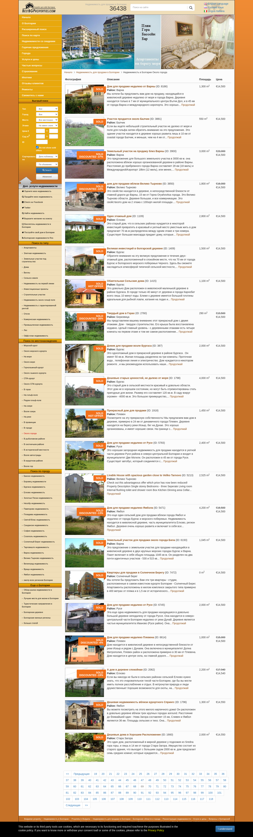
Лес (25, 330)
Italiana (214, 11)
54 (194, 780)
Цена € (25, 131)
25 (140, 773)
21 (110, 773)
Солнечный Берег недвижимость (39, 542)
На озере (28, 406)
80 (224, 786)
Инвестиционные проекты (36, 289)
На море (28, 356)
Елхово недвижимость (34, 492)
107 (113, 799)
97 (187, 792)
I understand (225, 828)
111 (148, 799)
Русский (214, 7)
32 (193, 773)
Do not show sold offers (46, 149)
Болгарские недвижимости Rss (37, 238)
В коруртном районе (33, 461)
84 (89, 792)
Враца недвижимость (34, 569)
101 (219, 792)
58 (224, 780)
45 (127, 780)
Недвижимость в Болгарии (56, 819)
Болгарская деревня (33, 612)
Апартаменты (30, 248)
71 (157, 786)
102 (68, 799)
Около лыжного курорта (35, 373)
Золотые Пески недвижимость (38, 498)
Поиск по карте (31, 35)
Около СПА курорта (33, 384)
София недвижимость (34, 531)
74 (179, 786)
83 (82, 792)
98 (194, 792)
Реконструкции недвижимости (177, 819)
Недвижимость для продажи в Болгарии (106, 4)
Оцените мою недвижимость (36, 191)
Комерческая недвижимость (37, 319)
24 (133, 773)
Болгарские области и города (146, 819)
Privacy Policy (156, 830)
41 (97, 780)
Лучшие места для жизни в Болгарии (41, 598)
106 (104, 799)
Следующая (73, 805)
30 (177, 773)
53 (187, 780)
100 (210, 792)
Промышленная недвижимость (38, 325)
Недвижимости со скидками (38, 41)
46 (134, 780)
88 (119, 792)
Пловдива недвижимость (35, 514)
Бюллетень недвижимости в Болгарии (36, 225)
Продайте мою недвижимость (37, 197)
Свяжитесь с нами (33, 95)
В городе (28, 428)
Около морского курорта (35, 351)
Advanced (47, 177)
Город (25, 114)
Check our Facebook (32, 202)
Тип (24, 109)
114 (175, 799)
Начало (26, 17)
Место (25, 120)
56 (209, 780)
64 (104, 786)
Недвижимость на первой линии (39, 283)
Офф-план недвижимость (36, 336)
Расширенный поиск (34, 29)
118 (211, 799)
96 (179, 792)
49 (157, 780)
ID (23, 142)
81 (67, 792)
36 (223, 773)
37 (67, 780)
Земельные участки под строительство (34, 260)
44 (119, 780)
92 (149, 792)
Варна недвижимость (34, 553)
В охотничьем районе (34, 444)
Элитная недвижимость (35, 253)
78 (209, 786)
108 (121, 799)
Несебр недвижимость (34, 503)
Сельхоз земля (31, 278)
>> (86, 805)
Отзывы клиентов (33, 83)
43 (112, 780)
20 (103, 773)
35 (215, 773)
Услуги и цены (30, 59)
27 (155, 773)
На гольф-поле (31, 395)
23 (125, 773)
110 (139, 799)
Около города (30, 433)
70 (149, 786)
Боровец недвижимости (35, 481)
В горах (27, 389)
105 (95, 799)
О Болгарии (29, 23)
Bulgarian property (32, 819)
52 (179, 780)
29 (170, 773)
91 (142, 792)
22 (118, 773)
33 (200, 773)
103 (77, 799)
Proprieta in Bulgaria (81, 819)
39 (82, 780)
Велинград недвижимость (36, 564)
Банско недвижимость (34, 476)
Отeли (27, 314)
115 (184, 799)
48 (149, 780)
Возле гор (28, 466)
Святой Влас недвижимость (37, 520)
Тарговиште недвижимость (36, 547)
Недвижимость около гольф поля (39, 300)
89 (127, 792)
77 (202, 786)
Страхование (30, 71)
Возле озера (29, 411)
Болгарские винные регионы (37, 618)
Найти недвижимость (33, 213)
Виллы (27, 272)
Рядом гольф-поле (32, 400)
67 (127, 786)
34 (208, 773)
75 (187, 786)
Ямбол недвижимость (34, 574)
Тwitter (26, 208)
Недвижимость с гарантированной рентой (39, 307)
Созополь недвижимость (35, 536)
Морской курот (31, 345)
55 (202, 780)
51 (172, 780)
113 (166, 799)
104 (86, 799)
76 (194, 786)
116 (193, 799)
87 (112, 792)
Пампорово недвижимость (36, 509)
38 (74, 780)
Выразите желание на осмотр (37, 218)
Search (47, 170)
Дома (26, 267)
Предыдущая (81, 773)
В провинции (30, 422)
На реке (27, 417)
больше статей (31, 623)
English (216, 3)
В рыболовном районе (34, 439)
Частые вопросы (32, 65)
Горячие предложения (35, 47)
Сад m (26, 136)
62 (89, 786)
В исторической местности (36, 450)
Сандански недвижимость (36, 525)
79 (217, 786)
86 (104, 792)
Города (26, 53)
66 (119, 786)
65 (112, 786)
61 (82, 786)
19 (95, 773)
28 (163, 773)
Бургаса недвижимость (34, 487)
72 (164, 786)
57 (217, 780)
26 (148, 773)
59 (67, 786)
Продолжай (188, 104)
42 (104, 780)
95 (172, 792)
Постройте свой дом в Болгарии (38, 232)
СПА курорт (29, 378)
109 (130, 799)
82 (74, 792)
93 (157, 792)
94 (164, 792)
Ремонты (27, 89)
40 (89, 780)
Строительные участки (34, 294)
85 (97, 792)
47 (142, 780)
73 (172, 786)
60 (74, 786)
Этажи (25, 125)
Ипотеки (27, 77)
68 (134, 786)
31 (185, 773)
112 (157, 799)
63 (97, 786)
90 (134, 792)
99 (202, 792)
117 (202, 799)
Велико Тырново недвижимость (39, 558)
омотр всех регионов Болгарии (38, 580)
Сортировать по (27, 158)
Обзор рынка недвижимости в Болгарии (37, 591)
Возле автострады (32, 455)
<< (67, 773)
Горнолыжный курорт (34, 367)
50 (164, 780)
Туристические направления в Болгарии (37, 605)
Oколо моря (29, 362)
